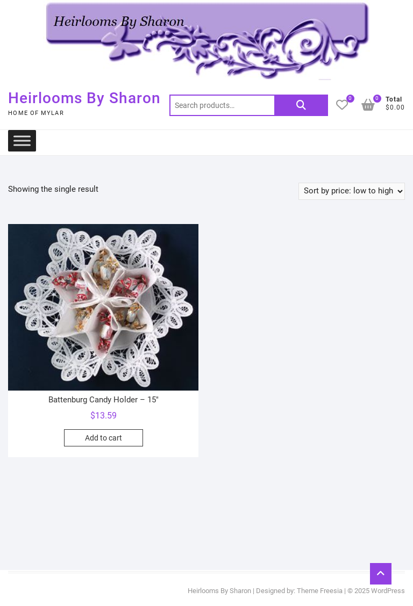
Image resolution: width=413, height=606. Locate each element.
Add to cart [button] (103, 438)
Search (301, 105)
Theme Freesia (320, 591)
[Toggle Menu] (22, 140)
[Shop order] (351, 191)
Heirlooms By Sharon (84, 98)
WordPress (388, 591)
